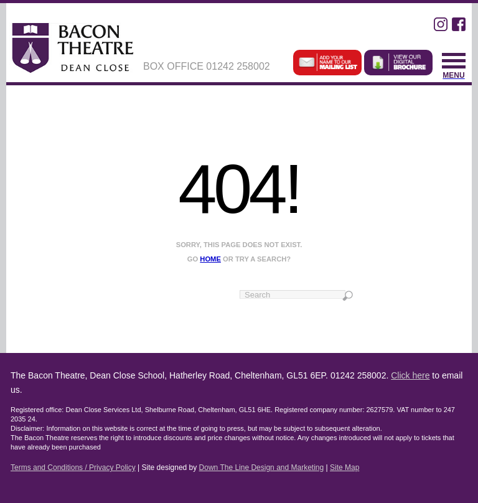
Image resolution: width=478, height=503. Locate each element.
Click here (410, 375)
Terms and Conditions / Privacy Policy (73, 467)
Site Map (344, 467)
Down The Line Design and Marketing (261, 467)
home (210, 259)
